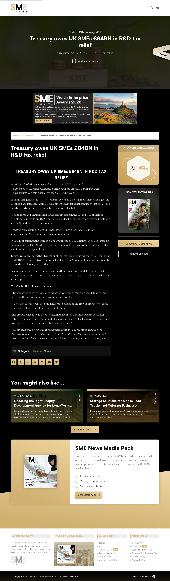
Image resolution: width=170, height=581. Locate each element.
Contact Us (137, 542)
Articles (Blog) (106, 549)
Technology (79, 397)
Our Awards (105, 556)
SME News (28, 576)
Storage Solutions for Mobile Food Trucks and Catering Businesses (115, 403)
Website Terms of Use (143, 549)
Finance (37, 351)
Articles (29, 135)
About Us (103, 546)
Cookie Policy (138, 560)
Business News (155, 398)
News (47, 351)
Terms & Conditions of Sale (145, 553)
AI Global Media (43, 576)
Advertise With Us (108, 560)
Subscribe (136, 546)
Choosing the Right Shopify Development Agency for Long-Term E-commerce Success (41, 403)
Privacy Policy (138, 556)
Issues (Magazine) (107, 553)
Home (16, 135)
